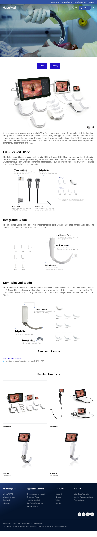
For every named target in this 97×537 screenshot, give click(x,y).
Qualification (7, 506)
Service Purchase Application (84, 503)
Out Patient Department (35, 509)
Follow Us (59, 495)
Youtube (58, 509)
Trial (42, 66)
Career (70, 2)
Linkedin (58, 503)
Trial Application (79, 506)
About (76, 2)
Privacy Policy (38, 529)
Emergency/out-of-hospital (36, 500)
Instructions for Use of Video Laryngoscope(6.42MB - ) (24, 361)
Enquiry (55, 66)
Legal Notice (16, 529)
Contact (91, 2)
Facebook (58, 500)
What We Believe (9, 503)
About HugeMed (9, 495)
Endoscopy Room (33, 503)
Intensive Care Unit (33, 506)
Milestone (6, 509)
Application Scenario (35, 495)
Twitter (57, 506)
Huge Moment (55, 2)
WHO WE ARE (8, 500)
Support (64, 2)
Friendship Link (26, 529)
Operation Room (32, 512)
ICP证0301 (64, 532)
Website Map (7, 529)
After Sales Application (82, 500)
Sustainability (83, 2)
